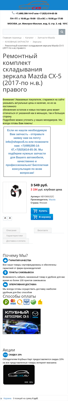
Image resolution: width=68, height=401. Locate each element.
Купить (40, 211)
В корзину (42, 217)
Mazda (52, 199)
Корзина (7, 398)
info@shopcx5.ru (17, 141)
